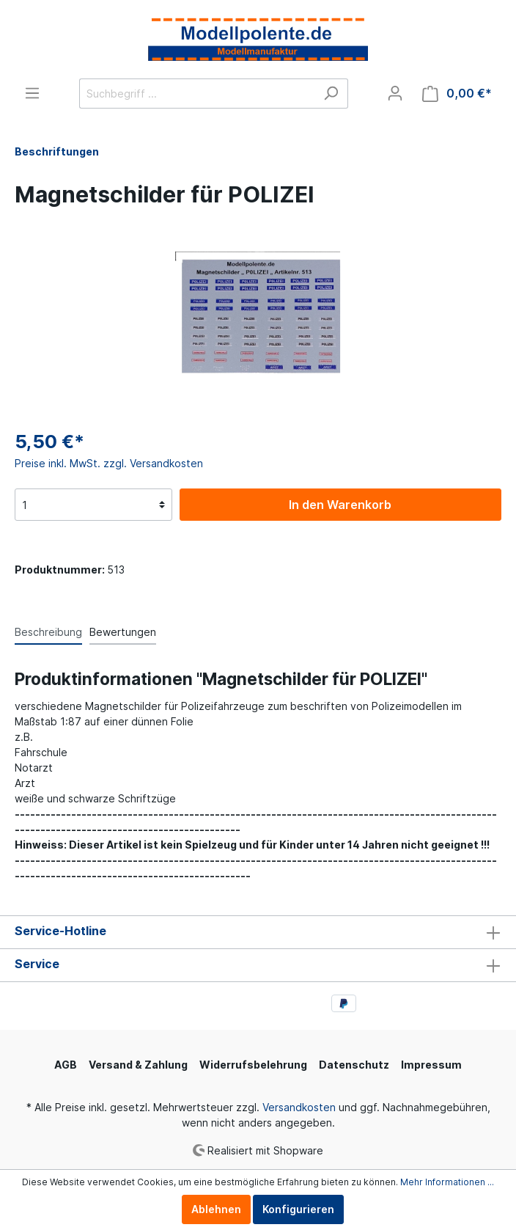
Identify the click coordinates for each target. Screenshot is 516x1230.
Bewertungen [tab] (122, 632)
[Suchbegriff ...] (196, 93)
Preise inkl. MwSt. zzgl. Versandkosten (109, 463)
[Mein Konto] (395, 93)
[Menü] (32, 93)
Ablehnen (216, 1209)
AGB (65, 1064)
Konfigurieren (298, 1209)
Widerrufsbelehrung (253, 1064)
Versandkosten (299, 1107)
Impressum (431, 1064)
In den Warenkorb (340, 504)
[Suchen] (331, 93)
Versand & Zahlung (138, 1064)
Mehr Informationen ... (447, 1181)
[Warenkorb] (457, 93)
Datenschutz (354, 1064)
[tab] (48, 631)
